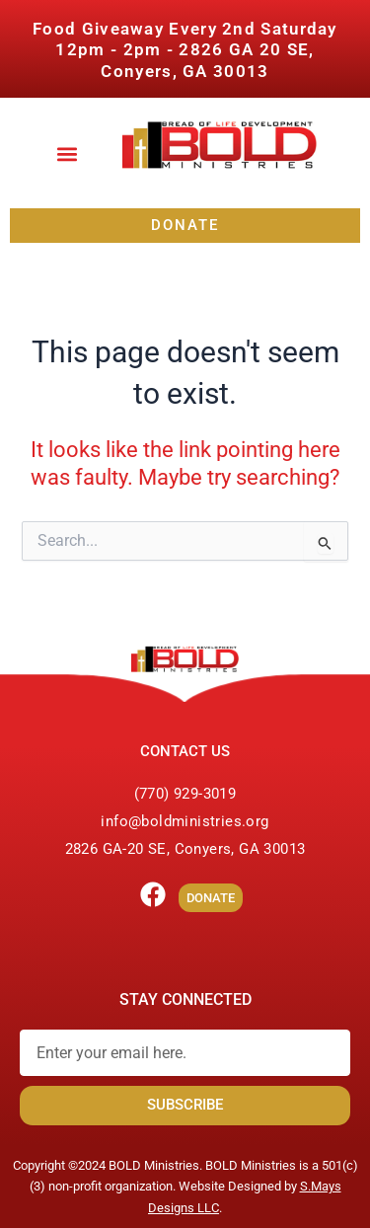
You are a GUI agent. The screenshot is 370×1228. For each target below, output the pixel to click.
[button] (67, 154)
